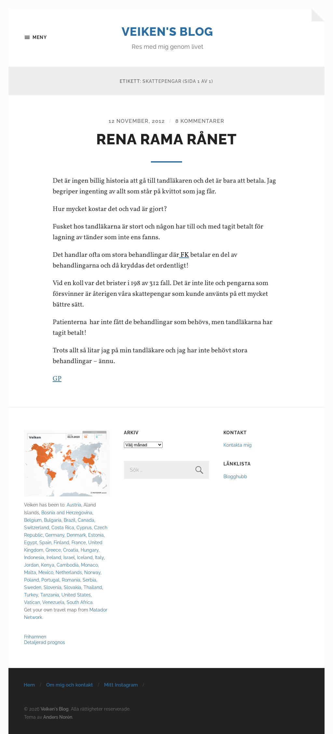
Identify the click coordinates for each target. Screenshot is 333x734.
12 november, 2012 (137, 121)
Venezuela (53, 602)
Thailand (93, 587)
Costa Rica (62, 527)
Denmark (76, 535)
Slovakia (72, 587)
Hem (29, 685)
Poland (31, 580)
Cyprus (84, 527)
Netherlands (69, 572)
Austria (74, 504)
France (79, 542)
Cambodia (68, 565)
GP (57, 379)
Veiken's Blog (167, 31)
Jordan (31, 565)
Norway (92, 572)
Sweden (32, 587)
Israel (69, 557)
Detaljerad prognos (44, 642)
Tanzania (49, 594)
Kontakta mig (237, 445)
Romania (71, 580)
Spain (45, 542)
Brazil (69, 520)
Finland (61, 542)
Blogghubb (235, 476)
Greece (53, 550)
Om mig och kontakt (69, 685)
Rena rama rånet (166, 139)
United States (76, 594)
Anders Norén (57, 717)
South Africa (80, 602)
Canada (86, 520)
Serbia (89, 580)
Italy (99, 557)
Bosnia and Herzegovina (66, 512)
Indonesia (34, 557)
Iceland (85, 557)
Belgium (33, 520)
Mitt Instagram (121, 685)
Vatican (32, 602)
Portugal (50, 580)
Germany (54, 535)
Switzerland (36, 527)
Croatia (70, 550)
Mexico (45, 572)
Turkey (31, 594)
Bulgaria (52, 520)
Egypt (30, 542)
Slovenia (52, 587)
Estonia (96, 535)
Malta (30, 572)
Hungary (90, 550)
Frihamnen (35, 636)
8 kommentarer (199, 121)
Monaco (89, 565)
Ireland (54, 557)
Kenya (47, 565)
